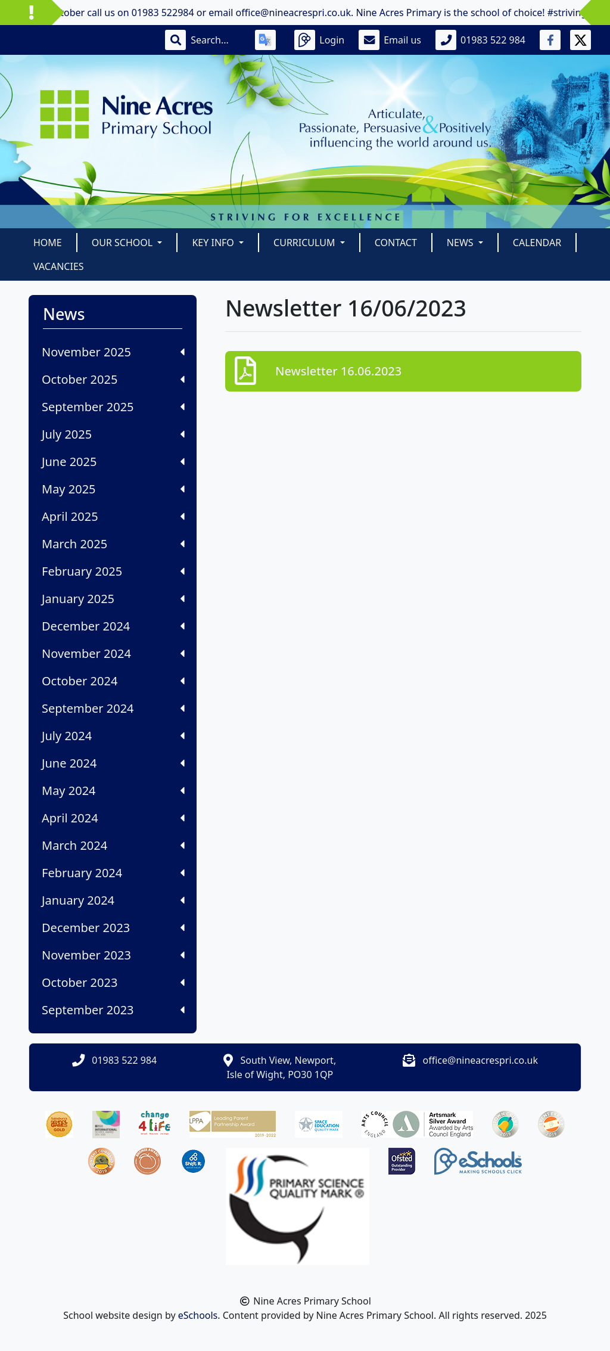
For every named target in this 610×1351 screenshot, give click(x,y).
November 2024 (113, 653)
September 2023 (113, 1010)
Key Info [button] (214, 242)
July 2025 (113, 434)
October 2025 (113, 379)
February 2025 (113, 571)
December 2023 (113, 928)
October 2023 (113, 982)
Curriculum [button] (305, 242)
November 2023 (113, 955)
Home (47, 242)
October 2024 (113, 681)
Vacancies (58, 266)
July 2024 (113, 736)
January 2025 (113, 599)
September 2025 (113, 407)
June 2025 (113, 462)
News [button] (461, 242)
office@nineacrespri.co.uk (480, 1060)
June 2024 (113, 763)
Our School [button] (123, 242)
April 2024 (113, 818)
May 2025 (113, 489)
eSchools (198, 1315)
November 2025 (113, 352)
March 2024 (113, 845)
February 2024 (113, 873)
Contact (396, 242)
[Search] (215, 40)
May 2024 (113, 790)
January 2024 (113, 900)
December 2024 (113, 626)
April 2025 (113, 516)
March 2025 (113, 544)
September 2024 (113, 708)
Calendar (537, 242)
